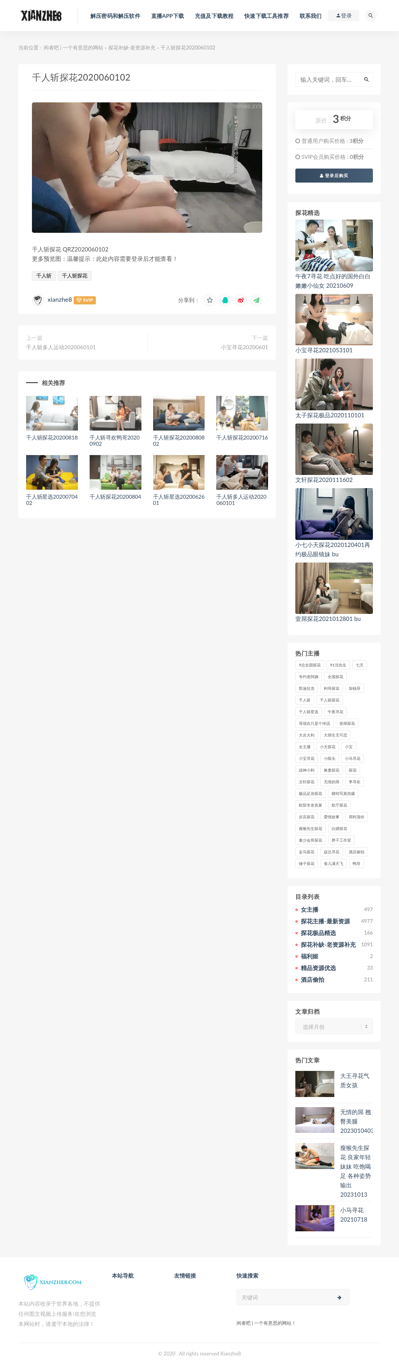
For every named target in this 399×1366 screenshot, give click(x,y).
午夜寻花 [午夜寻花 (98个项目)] (335, 711)
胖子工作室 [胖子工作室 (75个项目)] (341, 840)
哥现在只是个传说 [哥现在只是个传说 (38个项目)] (314, 723)
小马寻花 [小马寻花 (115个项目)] (352, 758)
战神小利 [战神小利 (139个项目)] (306, 770)
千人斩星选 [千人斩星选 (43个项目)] (308, 711)
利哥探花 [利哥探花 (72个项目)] (331, 688)
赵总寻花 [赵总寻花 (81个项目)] (331, 851)
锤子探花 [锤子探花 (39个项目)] (306, 863)
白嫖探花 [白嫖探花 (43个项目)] (339, 828)
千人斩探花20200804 (115, 496)
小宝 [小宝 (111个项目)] (349, 746)
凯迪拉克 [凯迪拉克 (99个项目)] (306, 688)
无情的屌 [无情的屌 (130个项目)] (331, 781)
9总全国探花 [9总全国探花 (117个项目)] (310, 665)
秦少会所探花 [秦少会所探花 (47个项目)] (310, 840)
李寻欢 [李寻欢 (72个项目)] (354, 781)
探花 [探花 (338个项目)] (353, 770)
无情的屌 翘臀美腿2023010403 (357, 1121)
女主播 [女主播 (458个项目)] (305, 746)
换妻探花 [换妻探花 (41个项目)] (331, 770)
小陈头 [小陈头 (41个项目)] (329, 758)
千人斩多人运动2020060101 (61, 347)
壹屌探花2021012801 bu (328, 618)
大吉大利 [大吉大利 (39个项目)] (306, 735)
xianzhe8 (60, 299)
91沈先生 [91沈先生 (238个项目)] (338, 665)
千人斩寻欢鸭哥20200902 (114, 440)
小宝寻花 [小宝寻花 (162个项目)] (306, 758)
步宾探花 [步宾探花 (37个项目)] (306, 816)
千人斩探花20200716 (242, 437)
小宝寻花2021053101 (324, 349)
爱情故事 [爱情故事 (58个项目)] (331, 816)
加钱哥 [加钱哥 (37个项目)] (354, 688)
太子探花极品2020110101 (329, 414)
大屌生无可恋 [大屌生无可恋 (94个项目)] (335, 735)
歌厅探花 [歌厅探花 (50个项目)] (339, 805)
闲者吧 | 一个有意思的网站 (73, 47)
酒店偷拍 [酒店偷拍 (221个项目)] (356, 851)
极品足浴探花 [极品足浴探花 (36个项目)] (310, 793)
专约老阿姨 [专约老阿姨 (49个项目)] (308, 676)
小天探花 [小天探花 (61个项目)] (327, 746)
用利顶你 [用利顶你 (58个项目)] (356, 816)
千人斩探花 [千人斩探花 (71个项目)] (329, 700)
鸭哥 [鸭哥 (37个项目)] (356, 863)
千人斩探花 (74, 275)
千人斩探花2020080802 (179, 440)
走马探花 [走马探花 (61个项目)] (306, 851)
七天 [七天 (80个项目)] (360, 665)
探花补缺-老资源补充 (132, 47)
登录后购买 (334, 175)
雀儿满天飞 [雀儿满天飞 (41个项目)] (333, 863)
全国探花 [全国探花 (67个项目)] (335, 676)
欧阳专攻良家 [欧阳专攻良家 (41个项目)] (310, 805)
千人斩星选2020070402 (52, 499)
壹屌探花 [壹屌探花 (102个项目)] (347, 723)
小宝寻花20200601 (244, 347)
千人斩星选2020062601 (179, 499)
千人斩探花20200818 (52, 437)
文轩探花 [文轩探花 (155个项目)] (306, 781)
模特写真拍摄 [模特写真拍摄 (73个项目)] (343, 793)
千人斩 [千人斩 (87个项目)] (305, 700)
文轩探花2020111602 (324, 479)
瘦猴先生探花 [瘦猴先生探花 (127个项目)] (310, 828)
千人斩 (43, 275)
